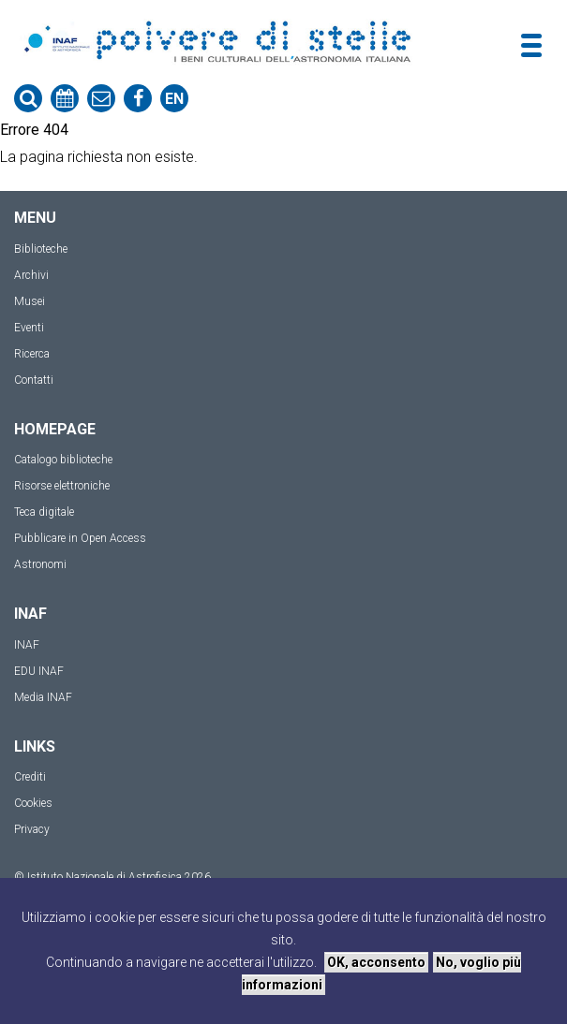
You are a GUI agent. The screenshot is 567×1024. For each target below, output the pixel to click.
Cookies (33, 803)
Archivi (31, 275)
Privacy (32, 829)
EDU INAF (39, 671)
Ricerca (32, 353)
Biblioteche (40, 249)
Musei (29, 301)
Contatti (33, 380)
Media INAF (43, 697)
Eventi (29, 327)
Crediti (30, 776)
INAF (26, 644)
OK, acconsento (376, 962)
